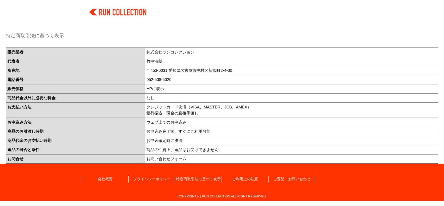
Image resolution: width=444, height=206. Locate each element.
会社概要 (105, 179)
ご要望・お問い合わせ (291, 179)
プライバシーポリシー (151, 179)
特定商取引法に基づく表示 (198, 179)
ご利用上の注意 (245, 179)
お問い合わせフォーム (166, 159)
